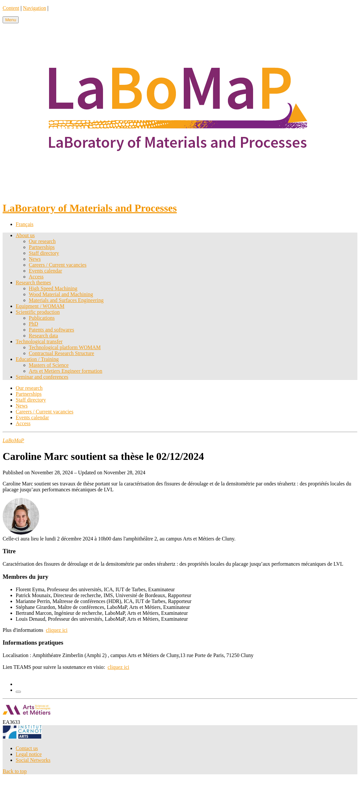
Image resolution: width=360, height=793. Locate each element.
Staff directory (44, 253)
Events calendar (45, 271)
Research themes (33, 282)
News (35, 259)
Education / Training (37, 359)
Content (11, 8)
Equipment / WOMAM (40, 306)
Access (36, 276)
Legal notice (29, 754)
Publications (42, 318)
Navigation (34, 8)
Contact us (27, 748)
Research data (43, 335)
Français (24, 224)
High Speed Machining (53, 288)
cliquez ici (56, 630)
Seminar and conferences (42, 377)
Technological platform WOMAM (65, 347)
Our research (42, 241)
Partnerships (42, 247)
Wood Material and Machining (61, 294)
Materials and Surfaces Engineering (66, 300)
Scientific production (38, 312)
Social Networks (33, 760)
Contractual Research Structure (61, 353)
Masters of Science (49, 365)
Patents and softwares (51, 329)
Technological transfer (39, 341)
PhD (33, 324)
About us (25, 235)
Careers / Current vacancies (57, 265)
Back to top (15, 771)
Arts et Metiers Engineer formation (65, 371)
